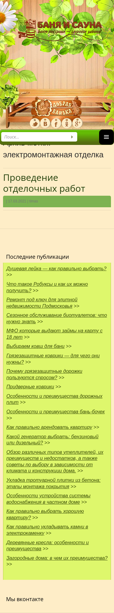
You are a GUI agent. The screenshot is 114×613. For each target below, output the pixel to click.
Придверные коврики (30, 386)
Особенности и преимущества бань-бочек (55, 411)
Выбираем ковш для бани (35, 346)
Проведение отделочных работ (44, 182)
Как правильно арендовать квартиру (49, 427)
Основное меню (106, 144)
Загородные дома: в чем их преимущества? (57, 558)
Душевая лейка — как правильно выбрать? (56, 268)
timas (33, 201)
